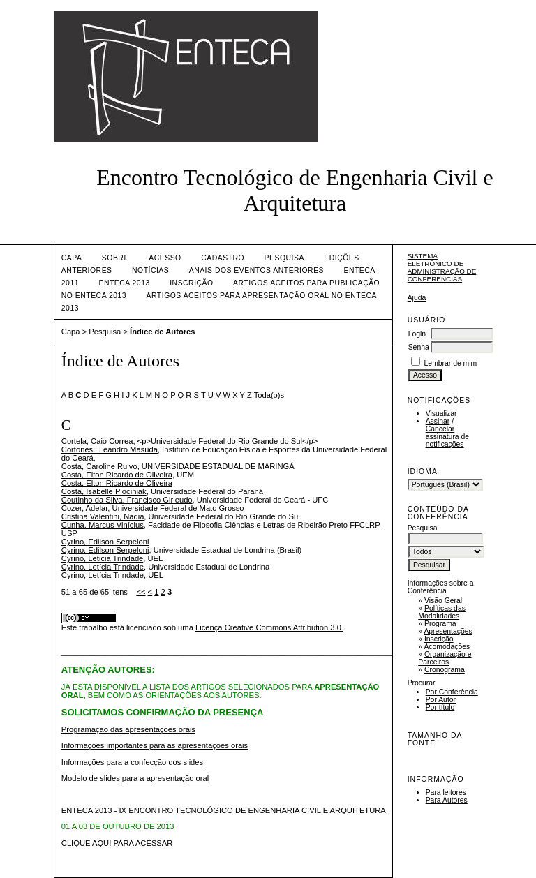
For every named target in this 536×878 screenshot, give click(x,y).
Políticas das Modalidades (442, 612)
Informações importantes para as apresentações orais (154, 745)
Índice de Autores (162, 331)
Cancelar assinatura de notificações (447, 436)
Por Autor (441, 700)
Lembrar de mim (450, 363)
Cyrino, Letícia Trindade (102, 567)
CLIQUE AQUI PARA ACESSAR (117, 843)
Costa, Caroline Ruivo (99, 466)
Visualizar (441, 413)
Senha (418, 347)
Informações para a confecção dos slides (132, 762)
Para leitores (446, 792)
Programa (440, 623)
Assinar (438, 421)
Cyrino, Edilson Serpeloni (105, 541)
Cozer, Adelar (84, 508)
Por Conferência (452, 692)
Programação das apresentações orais (128, 729)
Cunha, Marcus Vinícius (102, 525)
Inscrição (439, 639)
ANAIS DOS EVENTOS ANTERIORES (256, 270)
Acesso (165, 258)
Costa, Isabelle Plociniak (104, 491)
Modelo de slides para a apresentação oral (135, 778)
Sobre (115, 258)
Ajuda (417, 298)
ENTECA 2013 (123, 283)
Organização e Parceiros (444, 658)
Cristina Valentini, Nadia (102, 516)
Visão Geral (443, 600)
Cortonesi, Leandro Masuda (109, 449)
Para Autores (447, 800)
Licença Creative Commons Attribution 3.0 (269, 627)
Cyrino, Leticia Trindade (102, 558)
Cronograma (444, 670)
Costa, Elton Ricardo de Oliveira (116, 474)
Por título (440, 707)
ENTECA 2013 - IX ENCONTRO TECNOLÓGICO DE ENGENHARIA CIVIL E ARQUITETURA (223, 810)
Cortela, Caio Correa (97, 441)
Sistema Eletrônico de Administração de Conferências (442, 267)
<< (140, 592)
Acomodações (447, 646)
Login (417, 334)
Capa (71, 258)
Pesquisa (284, 258)
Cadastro (222, 258)
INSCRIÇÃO (191, 283)
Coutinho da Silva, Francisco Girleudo (127, 500)
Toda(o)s (269, 395)
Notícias (150, 270)
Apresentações (448, 631)
